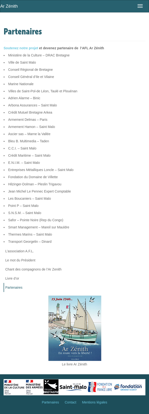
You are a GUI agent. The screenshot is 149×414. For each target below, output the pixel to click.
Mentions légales (94, 402)
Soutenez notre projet (21, 48)
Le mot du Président (20, 260)
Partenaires (14, 287)
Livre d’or (12, 278)
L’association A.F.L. (19, 251)
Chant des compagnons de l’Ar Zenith (33, 269)
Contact (70, 402)
